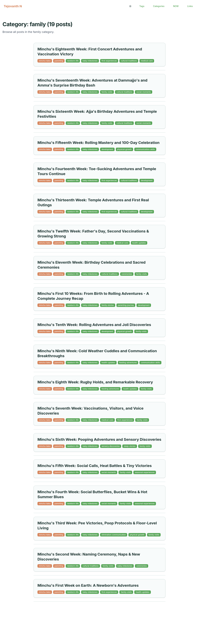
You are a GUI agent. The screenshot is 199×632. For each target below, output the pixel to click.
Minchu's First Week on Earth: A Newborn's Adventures (88, 585)
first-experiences (109, 61)
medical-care (147, 61)
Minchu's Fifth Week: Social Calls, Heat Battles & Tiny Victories (94, 465)
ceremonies (127, 274)
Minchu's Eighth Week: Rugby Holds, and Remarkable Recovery (95, 382)
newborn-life (73, 61)
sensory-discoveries (111, 446)
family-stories (108, 305)
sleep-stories (130, 446)
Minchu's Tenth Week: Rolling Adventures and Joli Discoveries (94, 324)
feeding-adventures (128, 362)
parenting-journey (126, 305)
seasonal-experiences (145, 472)
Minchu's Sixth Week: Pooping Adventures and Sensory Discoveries (99, 439)
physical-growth (124, 149)
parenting (59, 61)
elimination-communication (114, 535)
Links (190, 6)
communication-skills (145, 149)
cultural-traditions (129, 61)
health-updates (139, 243)
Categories (158, 6)
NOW (176, 6)
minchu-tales (45, 61)
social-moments (143, 92)
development (107, 149)
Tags (141, 6)
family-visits (107, 92)
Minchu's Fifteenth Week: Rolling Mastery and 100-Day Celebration (98, 142)
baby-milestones (90, 61)
